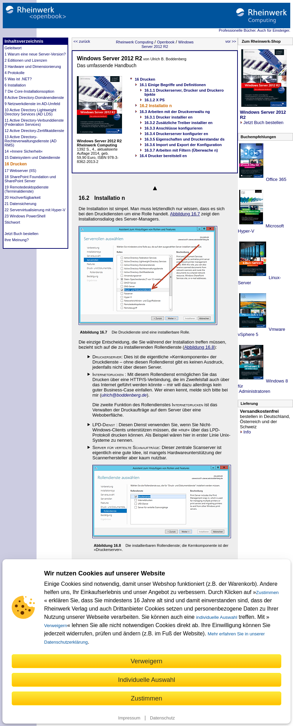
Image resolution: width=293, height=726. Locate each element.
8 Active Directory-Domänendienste (34, 97)
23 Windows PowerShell (25, 216)
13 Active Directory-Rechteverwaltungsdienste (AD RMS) (30, 141)
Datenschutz (162, 717)
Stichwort (12, 222)
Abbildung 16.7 (185, 213)
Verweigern (55, 625)
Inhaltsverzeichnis (23, 41)
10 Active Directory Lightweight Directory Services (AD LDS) (30, 112)
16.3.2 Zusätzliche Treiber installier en (178, 123)
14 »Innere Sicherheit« (23, 151)
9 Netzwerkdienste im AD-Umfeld (32, 104)
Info (245, 431)
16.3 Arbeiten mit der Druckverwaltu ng (175, 112)
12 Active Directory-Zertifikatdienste (34, 131)
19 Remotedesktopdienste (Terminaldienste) (26, 189)
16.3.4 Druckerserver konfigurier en (176, 134)
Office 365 (275, 179)
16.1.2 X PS (154, 100)
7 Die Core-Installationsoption (29, 91)
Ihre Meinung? (16, 240)
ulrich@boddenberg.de (124, 395)
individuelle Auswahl (216, 617)
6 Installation (15, 85)
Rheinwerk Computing (134, 42)
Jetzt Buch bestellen (21, 234)
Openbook (165, 42)
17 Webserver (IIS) (20, 170)
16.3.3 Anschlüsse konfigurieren (173, 128)
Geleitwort (13, 48)
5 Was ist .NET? (18, 79)
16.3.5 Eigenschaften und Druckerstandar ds (184, 139)
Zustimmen (267, 592)
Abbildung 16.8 (199, 347)
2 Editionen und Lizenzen (25, 60)
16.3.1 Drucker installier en (168, 117)
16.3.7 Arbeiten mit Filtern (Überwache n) (181, 150)
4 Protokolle (14, 73)
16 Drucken (15, 164)
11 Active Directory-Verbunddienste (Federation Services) (34, 122)
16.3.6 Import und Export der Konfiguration (183, 145)
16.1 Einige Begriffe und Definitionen (173, 85)
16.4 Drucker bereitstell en (163, 156)
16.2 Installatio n (156, 105)
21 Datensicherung (20, 204)
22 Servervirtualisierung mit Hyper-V (34, 210)
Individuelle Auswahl (146, 679)
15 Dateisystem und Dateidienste (32, 157)
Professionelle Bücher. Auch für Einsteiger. (254, 30)
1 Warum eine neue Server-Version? (35, 54)
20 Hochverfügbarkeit (22, 197)
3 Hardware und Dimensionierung (32, 66)
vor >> (230, 41)
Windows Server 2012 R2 (167, 44)
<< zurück (81, 41)
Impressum (129, 717)
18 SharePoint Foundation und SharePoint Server (30, 179)
